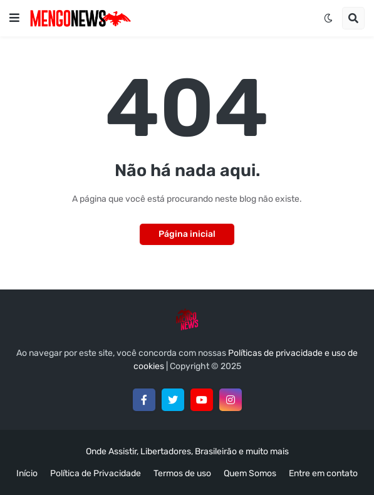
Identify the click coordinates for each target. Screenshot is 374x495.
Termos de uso (182, 473)
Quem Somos (250, 473)
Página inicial (187, 234)
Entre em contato (323, 473)
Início (27, 473)
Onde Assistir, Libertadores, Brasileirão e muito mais (187, 451)
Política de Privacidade (95, 473)
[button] (14, 18)
